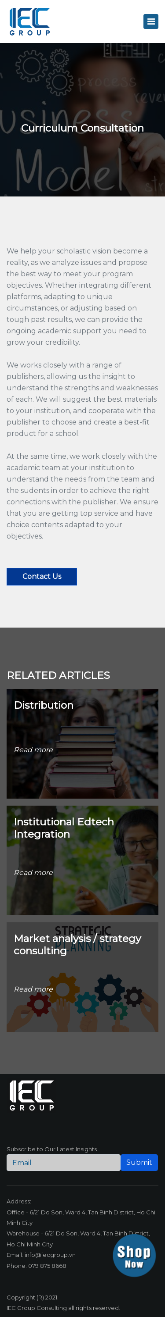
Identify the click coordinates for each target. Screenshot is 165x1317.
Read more (33, 750)
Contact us (41, 576)
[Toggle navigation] (150, 21)
